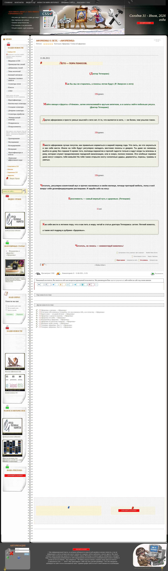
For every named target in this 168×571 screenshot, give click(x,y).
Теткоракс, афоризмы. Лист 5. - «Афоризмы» (56, 325)
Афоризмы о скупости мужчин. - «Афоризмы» (57, 316)
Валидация (12, 149)
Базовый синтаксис (15, 75)
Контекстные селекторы (17, 103)
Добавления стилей (15, 68)
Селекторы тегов (14, 84)
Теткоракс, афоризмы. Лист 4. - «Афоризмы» (56, 327)
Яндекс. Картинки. (153, 256)
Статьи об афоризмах (78, 44)
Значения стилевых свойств (15, 79)
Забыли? (23, 558)
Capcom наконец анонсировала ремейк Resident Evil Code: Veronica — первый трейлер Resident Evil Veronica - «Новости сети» (15, 279)
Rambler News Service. (152, 252)
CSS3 (10, 91)
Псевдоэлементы (14, 126)
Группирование (14, 138)
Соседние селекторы (16, 107)
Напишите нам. (154, 260)
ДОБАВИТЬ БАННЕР (145, 23)
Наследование (13, 142)
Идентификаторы (14, 100)
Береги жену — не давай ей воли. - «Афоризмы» (58, 314)
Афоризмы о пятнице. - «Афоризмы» (54, 310)
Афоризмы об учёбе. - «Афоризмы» (53, 318)
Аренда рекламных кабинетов (13, 230)
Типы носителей (14, 71)
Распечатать (159, 273)
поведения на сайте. (132, 260)
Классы (11, 87)
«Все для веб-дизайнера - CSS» (144, 568)
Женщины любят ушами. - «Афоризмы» (55, 323)
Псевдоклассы (13, 123)
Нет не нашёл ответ (12, 308)
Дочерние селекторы (16, 110)
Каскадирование (14, 145)
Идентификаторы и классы (15, 153)
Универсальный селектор (14, 118)
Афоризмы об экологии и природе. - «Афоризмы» (58, 321)
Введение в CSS (14, 61)
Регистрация (13, 558)
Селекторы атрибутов (16, 114)
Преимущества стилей (16, 64)
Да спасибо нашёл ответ (14, 306)
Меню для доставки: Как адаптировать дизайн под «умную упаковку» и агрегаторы (12, 460)
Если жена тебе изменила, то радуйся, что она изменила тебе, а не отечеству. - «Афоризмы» (73, 312)
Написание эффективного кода (15, 159)
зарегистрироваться (117, 280)
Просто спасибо (11, 310)
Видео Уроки (15, 178)
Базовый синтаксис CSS (11, 392)
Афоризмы (66, 44)
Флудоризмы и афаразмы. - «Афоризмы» (13, 253)
